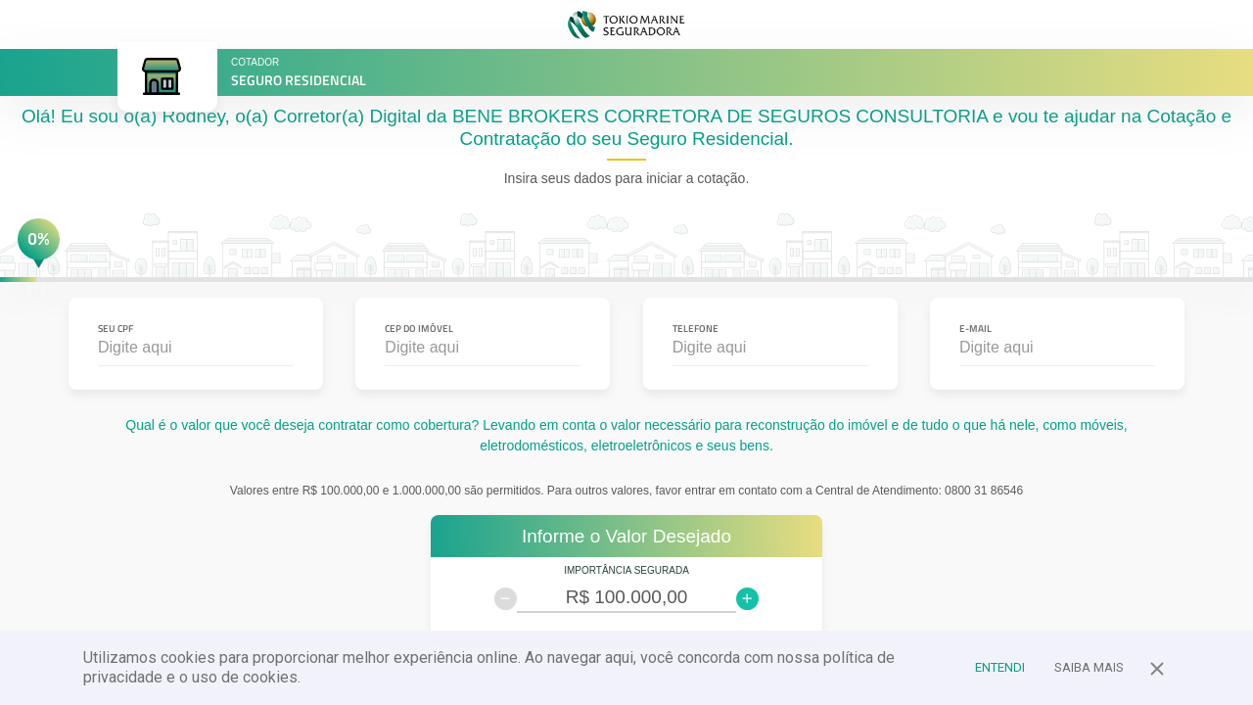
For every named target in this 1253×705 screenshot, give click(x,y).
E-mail (975, 328)
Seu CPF (115, 328)
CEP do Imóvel (419, 328)
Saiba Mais (1089, 667)
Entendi (1000, 667)
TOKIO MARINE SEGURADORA (626, 25)
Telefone (696, 328)
